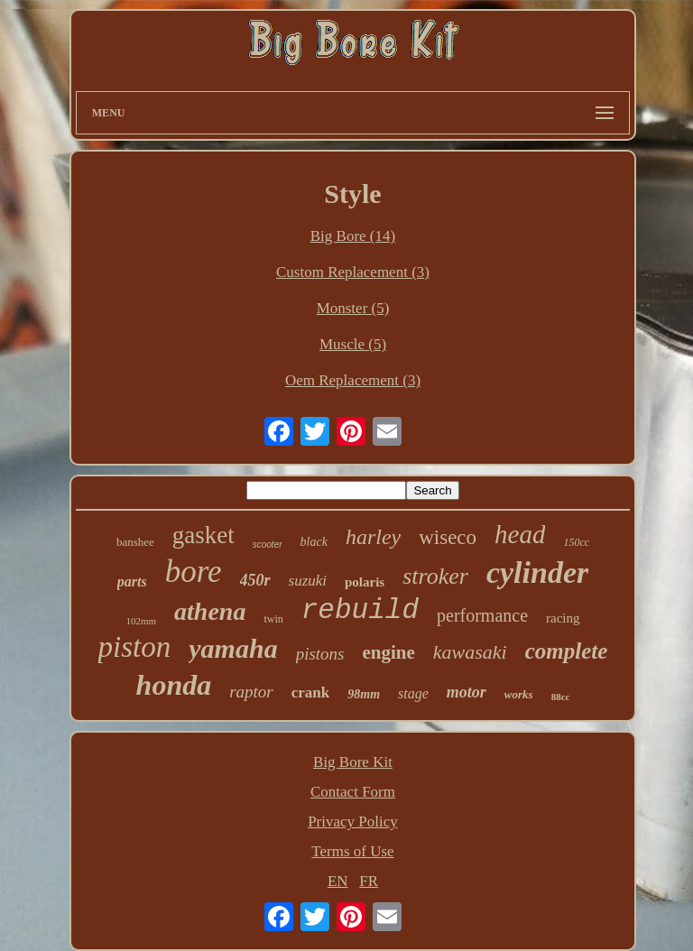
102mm (140, 620)
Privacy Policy (353, 821)
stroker (435, 576)
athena (209, 611)
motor (466, 692)
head (519, 534)
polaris (364, 582)
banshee (135, 542)
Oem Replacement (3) (352, 380)
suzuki (308, 580)
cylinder (537, 572)
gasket (203, 535)
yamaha (233, 648)
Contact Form (352, 791)
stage (413, 693)
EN (338, 881)
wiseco (447, 537)
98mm (363, 694)
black (314, 542)
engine (389, 652)
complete (566, 651)
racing (562, 618)
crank (310, 692)
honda (174, 685)
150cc (576, 542)
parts (132, 581)
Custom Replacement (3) (353, 272)
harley (373, 537)
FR (368, 881)
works (518, 694)
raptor (251, 691)
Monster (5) (353, 308)
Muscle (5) (352, 344)
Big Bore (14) (352, 236)
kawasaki (470, 652)
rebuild (360, 610)
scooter (267, 544)
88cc (560, 696)
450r (255, 580)
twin (272, 619)
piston (134, 647)
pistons (320, 653)
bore (193, 571)
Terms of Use (352, 851)
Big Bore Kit (353, 762)
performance (482, 615)
